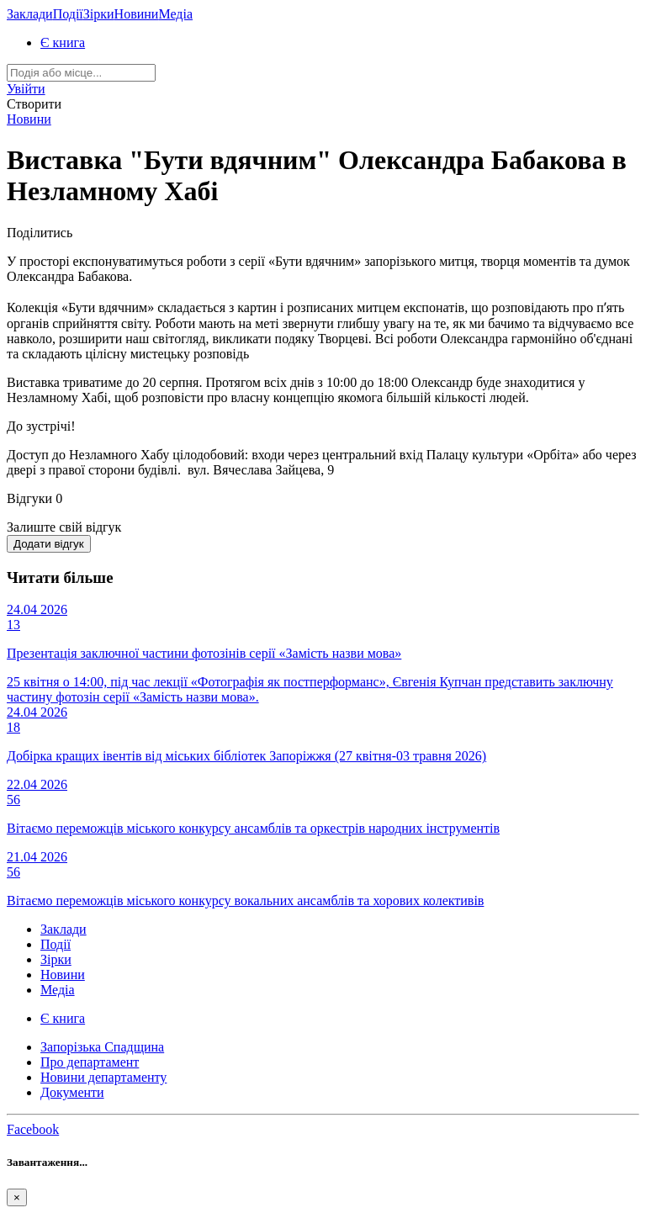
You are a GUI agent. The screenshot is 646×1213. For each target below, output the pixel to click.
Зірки (98, 14)
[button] (26, 89)
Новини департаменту (103, 1077)
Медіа (175, 14)
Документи (72, 1092)
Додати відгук (48, 544)
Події (68, 14)
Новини (136, 14)
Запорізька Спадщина (102, 1047)
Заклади (30, 14)
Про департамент (89, 1062)
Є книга (62, 42)
